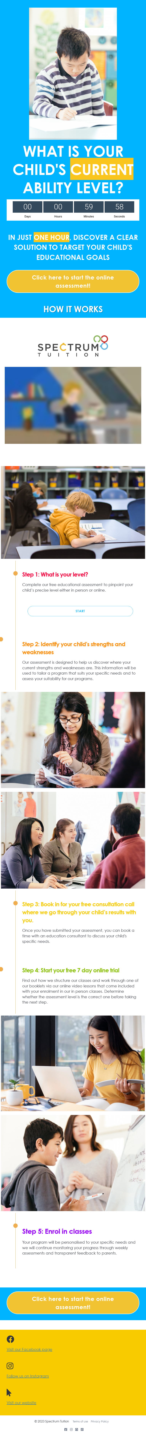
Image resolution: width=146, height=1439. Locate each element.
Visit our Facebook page (29, 1349)
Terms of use (80, 1421)
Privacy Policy (100, 1421)
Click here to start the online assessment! (73, 281)
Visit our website (21, 1403)
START (80, 611)
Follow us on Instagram (28, 1376)
